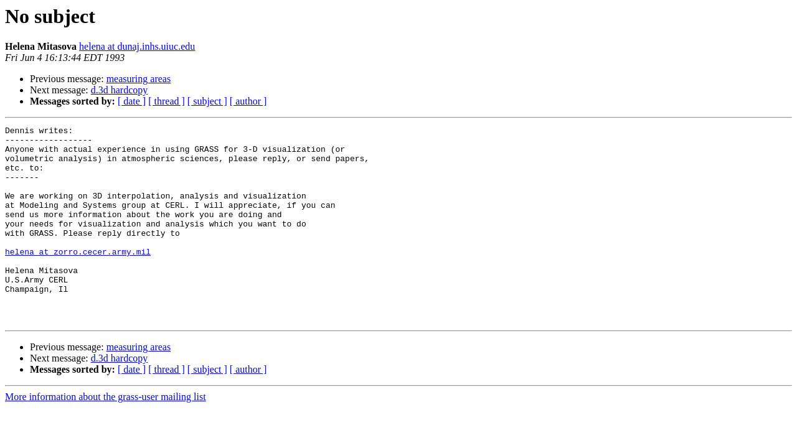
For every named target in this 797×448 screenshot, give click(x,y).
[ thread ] (166, 101)
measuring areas (138, 78)
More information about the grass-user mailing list (105, 436)
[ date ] (132, 101)
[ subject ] (207, 101)
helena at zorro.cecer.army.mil (78, 277)
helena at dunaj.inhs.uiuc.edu (137, 46)
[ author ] (248, 101)
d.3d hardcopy (119, 90)
